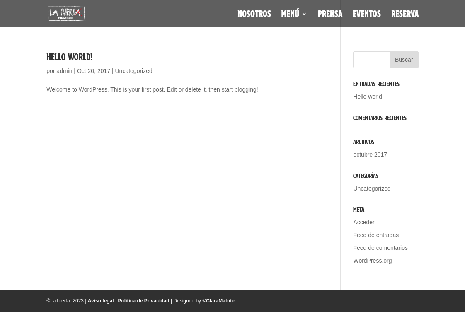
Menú (290, 15)
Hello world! (69, 57)
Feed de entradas (376, 235)
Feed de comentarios (380, 247)
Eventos (367, 15)
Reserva (405, 15)
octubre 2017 (370, 154)
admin (64, 71)
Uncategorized (133, 71)
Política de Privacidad (144, 301)
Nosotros (254, 15)
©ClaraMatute (218, 301)
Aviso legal (101, 301)
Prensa (330, 15)
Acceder (363, 222)
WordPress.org (372, 260)
